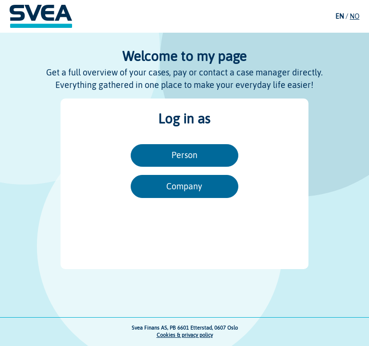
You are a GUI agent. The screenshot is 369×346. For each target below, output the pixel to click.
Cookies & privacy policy (185, 335)
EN (339, 16)
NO (354, 16)
